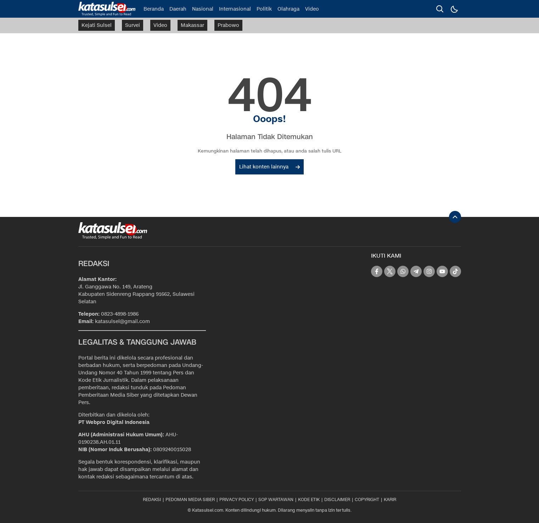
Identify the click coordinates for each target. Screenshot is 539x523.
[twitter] (389, 271)
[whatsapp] (403, 271)
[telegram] (416, 271)
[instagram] (429, 271)
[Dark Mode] (454, 9)
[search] (440, 9)
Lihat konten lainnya (269, 166)
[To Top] (455, 217)
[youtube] (442, 271)
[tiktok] (455, 271)
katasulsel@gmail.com (122, 321)
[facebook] (376, 271)
